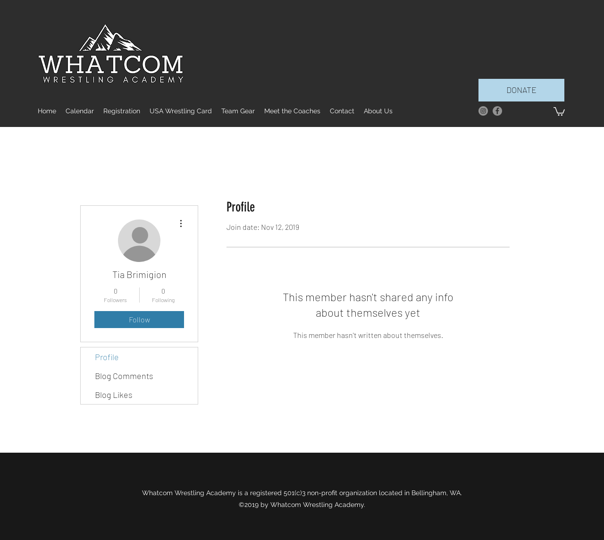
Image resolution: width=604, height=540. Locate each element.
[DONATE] (521, 90)
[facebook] (497, 111)
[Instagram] (483, 111)
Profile (107, 357)
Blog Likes (114, 394)
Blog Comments (124, 376)
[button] (559, 111)
